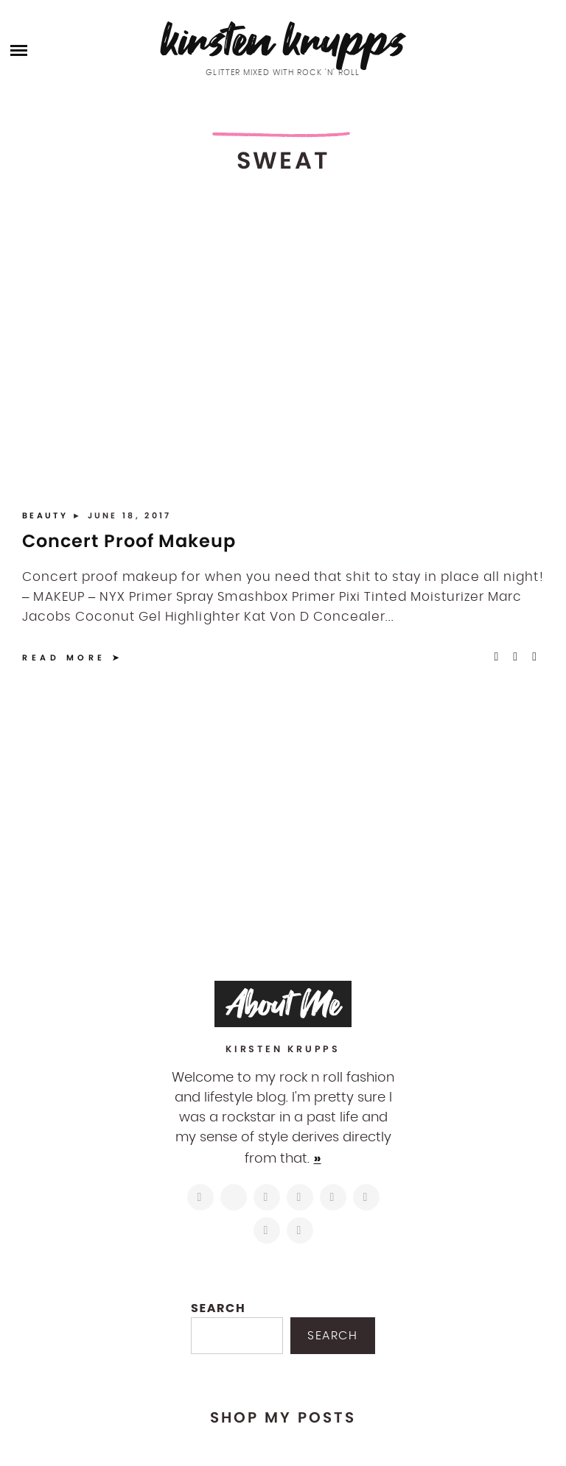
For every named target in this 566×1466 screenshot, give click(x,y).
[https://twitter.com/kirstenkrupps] (233, 1197)
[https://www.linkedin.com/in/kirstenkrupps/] (333, 1197)
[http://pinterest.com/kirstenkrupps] (300, 1197)
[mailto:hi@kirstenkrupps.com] (267, 1230)
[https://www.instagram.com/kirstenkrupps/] (200, 1197)
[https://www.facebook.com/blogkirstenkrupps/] (267, 1197)
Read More (64, 657)
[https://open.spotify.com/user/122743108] (300, 1230)
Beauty (47, 515)
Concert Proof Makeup (129, 541)
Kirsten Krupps (283, 40)
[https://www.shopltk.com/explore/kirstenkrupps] (366, 1197)
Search (218, 1308)
